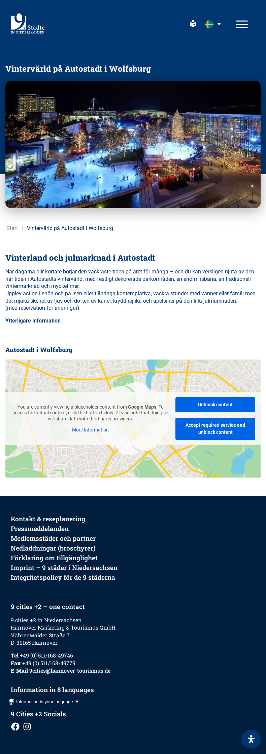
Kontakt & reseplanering (48, 519)
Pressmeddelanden (40, 528)
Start (12, 228)
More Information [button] (90, 429)
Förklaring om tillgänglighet (54, 558)
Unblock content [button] (215, 404)
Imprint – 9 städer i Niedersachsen (64, 567)
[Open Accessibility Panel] (251, 739)
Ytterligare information (33, 320)
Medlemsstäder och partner (53, 538)
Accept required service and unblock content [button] (215, 428)
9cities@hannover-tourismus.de (69, 670)
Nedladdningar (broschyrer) (53, 548)
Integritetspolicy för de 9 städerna (63, 577)
